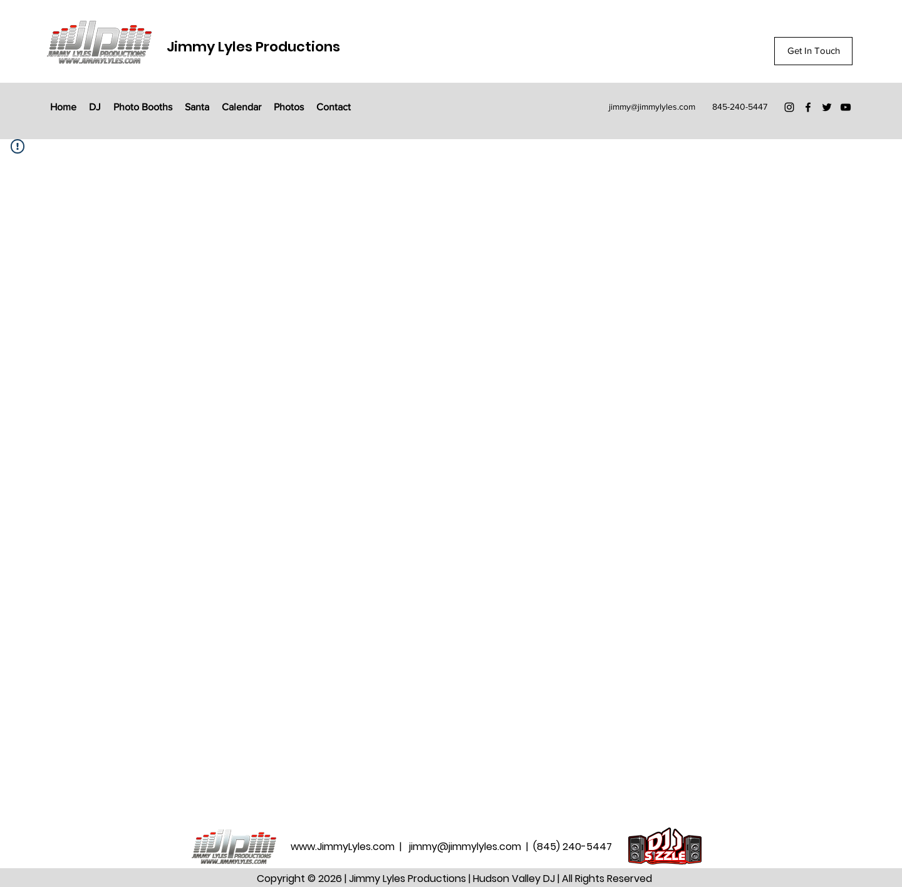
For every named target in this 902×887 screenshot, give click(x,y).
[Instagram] (789, 107)
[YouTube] (845, 107)
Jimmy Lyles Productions (253, 46)
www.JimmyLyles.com (344, 846)
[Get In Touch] (813, 51)
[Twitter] (827, 107)
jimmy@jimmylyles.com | (471, 846)
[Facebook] (808, 107)
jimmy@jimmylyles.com (652, 107)
